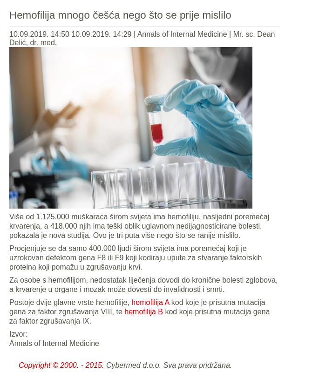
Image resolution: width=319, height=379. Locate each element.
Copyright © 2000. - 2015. (61, 365)
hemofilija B (143, 312)
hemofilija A (150, 302)
